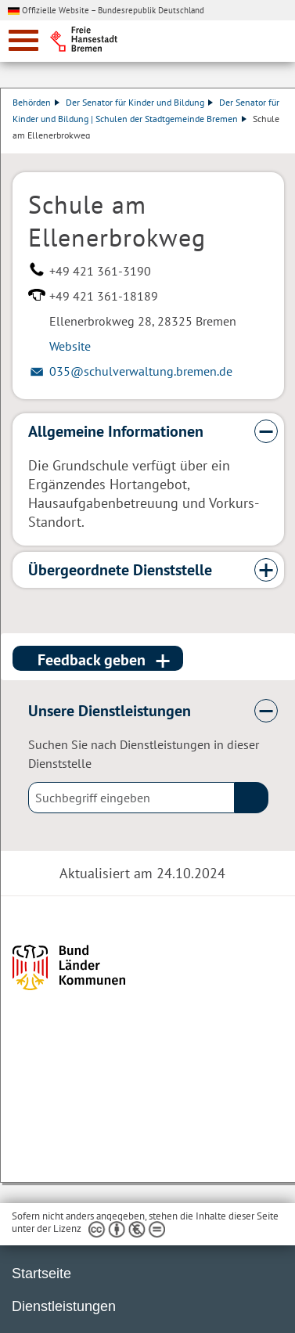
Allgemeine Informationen (115, 431)
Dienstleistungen (64, 1306)
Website (70, 346)
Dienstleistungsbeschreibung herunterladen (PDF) (16, 146)
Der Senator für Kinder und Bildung (139, 102)
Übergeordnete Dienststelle (120, 570)
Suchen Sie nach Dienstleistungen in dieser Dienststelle (143, 754)
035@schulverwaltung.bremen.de (140, 371)
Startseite (41, 1273)
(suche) (251, 797)
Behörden (36, 102)
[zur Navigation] (23, 40)
